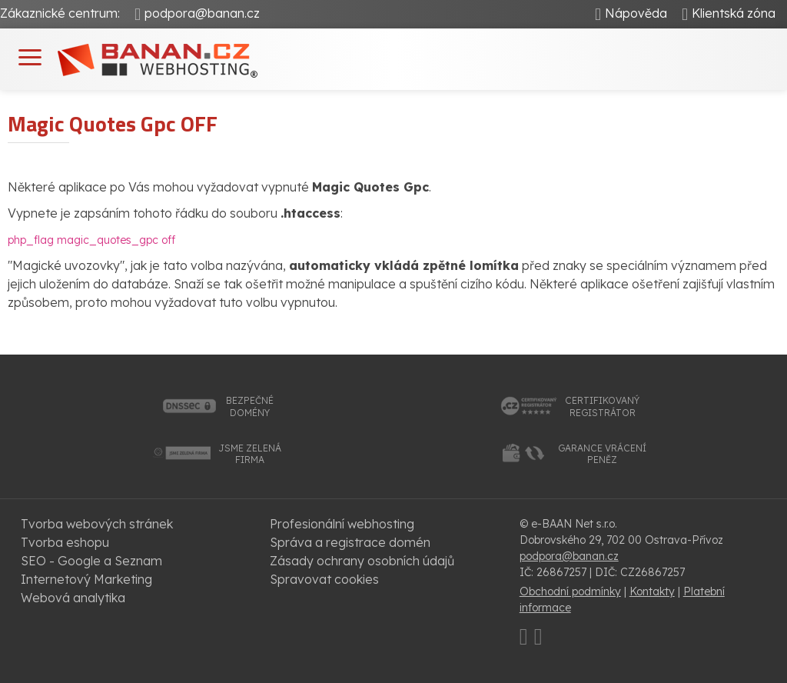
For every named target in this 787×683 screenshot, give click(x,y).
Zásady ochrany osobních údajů (362, 560)
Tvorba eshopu (65, 542)
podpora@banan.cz (202, 13)
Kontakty (652, 591)
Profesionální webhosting (342, 523)
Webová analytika (73, 597)
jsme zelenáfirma (249, 454)
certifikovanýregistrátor (602, 406)
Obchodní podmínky (570, 591)
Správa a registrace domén (350, 542)
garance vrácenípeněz (602, 454)
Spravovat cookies (324, 579)
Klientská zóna (733, 13)
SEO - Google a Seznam (91, 560)
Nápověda (636, 13)
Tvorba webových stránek (97, 523)
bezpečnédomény (250, 406)
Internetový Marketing (86, 579)
